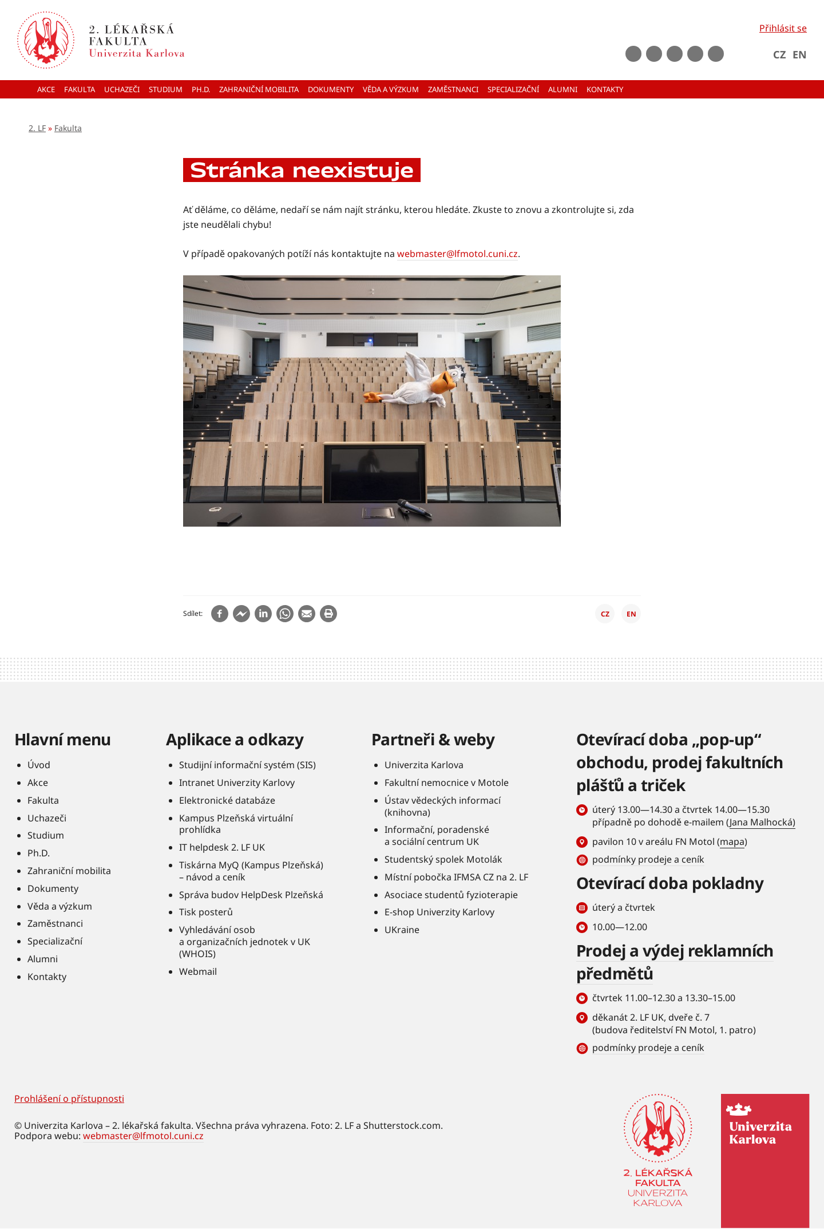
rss (716, 54)
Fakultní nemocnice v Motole (447, 782)
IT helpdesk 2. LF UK (222, 847)
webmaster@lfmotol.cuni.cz (457, 253)
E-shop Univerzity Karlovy (439, 912)
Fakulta (68, 127)
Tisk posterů (206, 912)
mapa (732, 841)
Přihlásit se (783, 28)
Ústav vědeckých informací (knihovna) (443, 806)
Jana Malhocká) (762, 822)
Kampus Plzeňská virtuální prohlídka (236, 824)
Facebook (633, 54)
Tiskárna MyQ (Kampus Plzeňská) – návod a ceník (251, 871)
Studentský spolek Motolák (443, 859)
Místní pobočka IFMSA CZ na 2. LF (456, 877)
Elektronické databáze (227, 800)
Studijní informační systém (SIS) (247, 764)
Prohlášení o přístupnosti (69, 1098)
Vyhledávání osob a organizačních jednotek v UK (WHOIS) (244, 941)
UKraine (402, 929)
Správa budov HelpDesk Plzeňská (251, 894)
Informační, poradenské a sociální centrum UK (437, 835)
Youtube (654, 54)
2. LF (37, 127)
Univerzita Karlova (424, 764)
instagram (675, 54)
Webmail (198, 971)
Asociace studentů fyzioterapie (451, 894)
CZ (779, 54)
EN (800, 54)
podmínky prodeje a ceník (648, 859)
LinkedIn (695, 54)
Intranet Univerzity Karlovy (237, 782)
